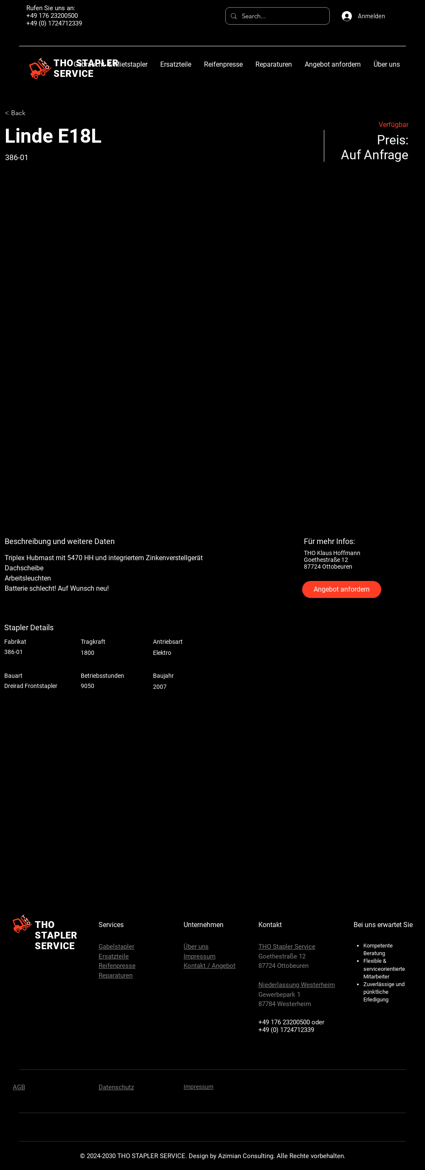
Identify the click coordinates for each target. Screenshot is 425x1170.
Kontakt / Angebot (209, 966)
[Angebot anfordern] (341, 589)
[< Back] (35, 113)
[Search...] (277, 16)
